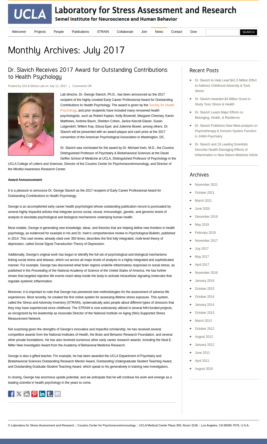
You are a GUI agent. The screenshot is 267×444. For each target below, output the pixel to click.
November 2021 (206, 185)
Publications (80, 32)
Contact (176, 32)
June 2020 (202, 209)
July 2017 (202, 249)
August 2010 (204, 369)
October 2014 (204, 297)
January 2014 (204, 305)
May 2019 (202, 225)
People (59, 32)
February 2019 (205, 233)
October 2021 (204, 193)
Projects (40, 32)
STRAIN (103, 32)
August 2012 (204, 337)
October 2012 (204, 329)
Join (144, 32)
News (159, 32)
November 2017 (206, 241)
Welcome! (19, 32)
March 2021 (203, 201)
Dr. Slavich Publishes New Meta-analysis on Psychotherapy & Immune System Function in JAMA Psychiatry (226, 131)
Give (193, 32)
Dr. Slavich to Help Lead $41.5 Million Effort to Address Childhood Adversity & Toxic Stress (226, 85)
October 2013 (204, 313)
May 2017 (202, 257)
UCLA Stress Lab (33, 86)
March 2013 (203, 321)
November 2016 (206, 273)
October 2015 (204, 289)
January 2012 (204, 345)
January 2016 (204, 281)
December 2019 (206, 217)
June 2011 (202, 353)
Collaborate (125, 32)
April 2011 (202, 361)
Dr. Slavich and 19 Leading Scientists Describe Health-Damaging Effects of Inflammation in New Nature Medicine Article (226, 149)
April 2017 (202, 265)
